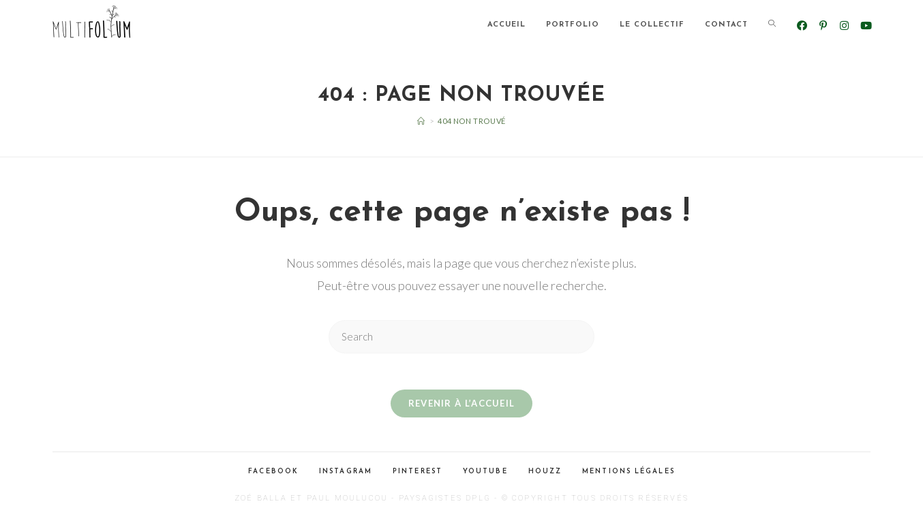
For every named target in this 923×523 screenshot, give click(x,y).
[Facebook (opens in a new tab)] (802, 25)
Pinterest (417, 476)
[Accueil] (421, 120)
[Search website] (772, 25)
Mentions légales (628, 476)
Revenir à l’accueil (461, 407)
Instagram (345, 476)
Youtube (485, 476)
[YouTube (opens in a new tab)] (865, 25)
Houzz (545, 476)
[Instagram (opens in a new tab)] (844, 25)
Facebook (273, 476)
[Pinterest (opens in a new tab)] (823, 25)
